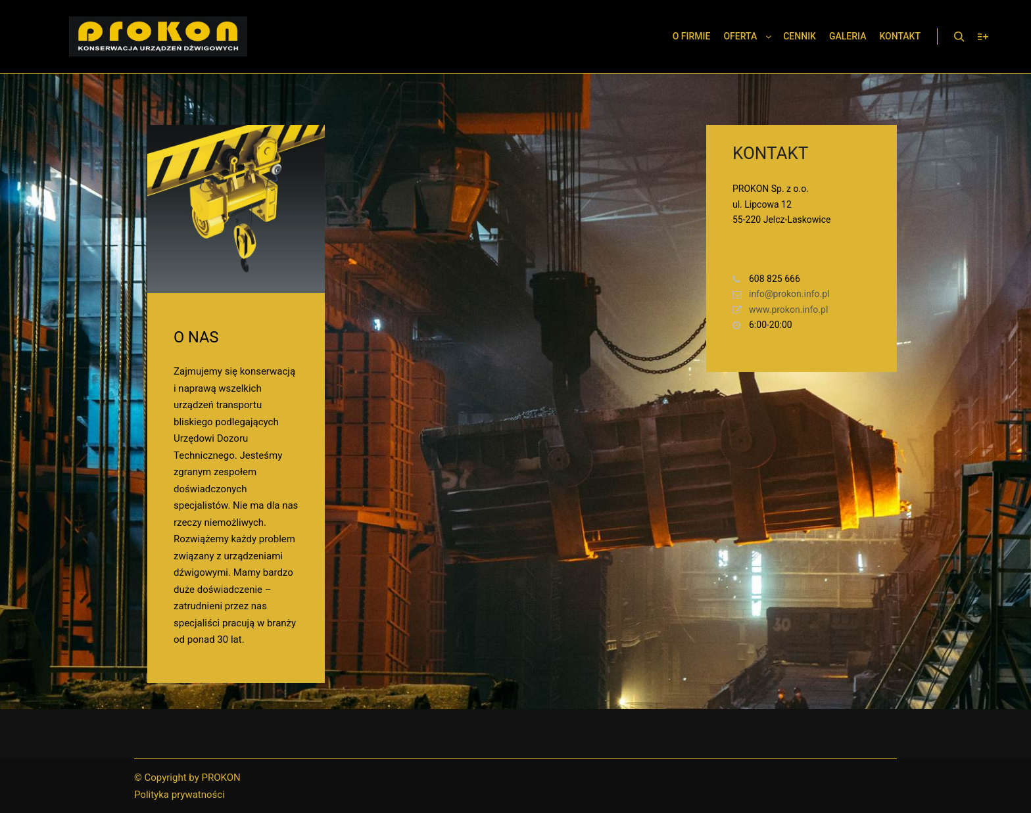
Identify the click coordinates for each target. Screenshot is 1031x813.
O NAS (196, 337)
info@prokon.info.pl (780, 294)
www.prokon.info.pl (780, 309)
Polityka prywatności (179, 795)
